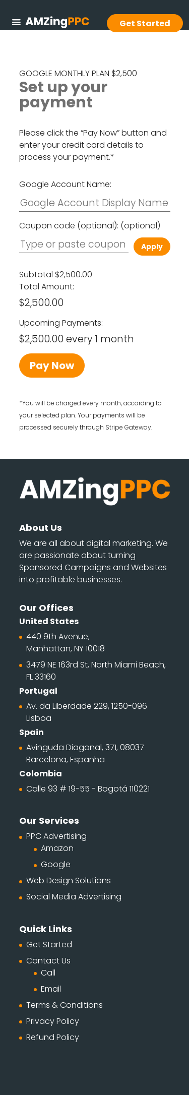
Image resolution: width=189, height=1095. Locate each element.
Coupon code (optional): (89, 225)
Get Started (49, 944)
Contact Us (48, 960)
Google (56, 864)
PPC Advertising (56, 836)
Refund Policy (52, 1037)
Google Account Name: (65, 184)
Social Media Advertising (73, 896)
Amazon (57, 848)
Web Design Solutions (68, 880)
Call (48, 973)
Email (51, 989)
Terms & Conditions (64, 1005)
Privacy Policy (52, 1021)
